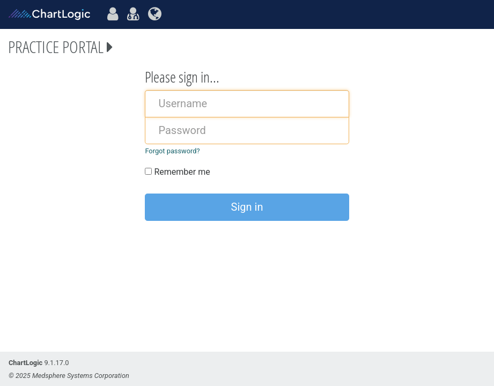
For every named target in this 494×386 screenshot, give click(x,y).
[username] (247, 103)
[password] (247, 130)
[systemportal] (154, 14)
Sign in (247, 207)
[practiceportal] (133, 14)
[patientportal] (113, 14)
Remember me (177, 172)
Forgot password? (172, 151)
